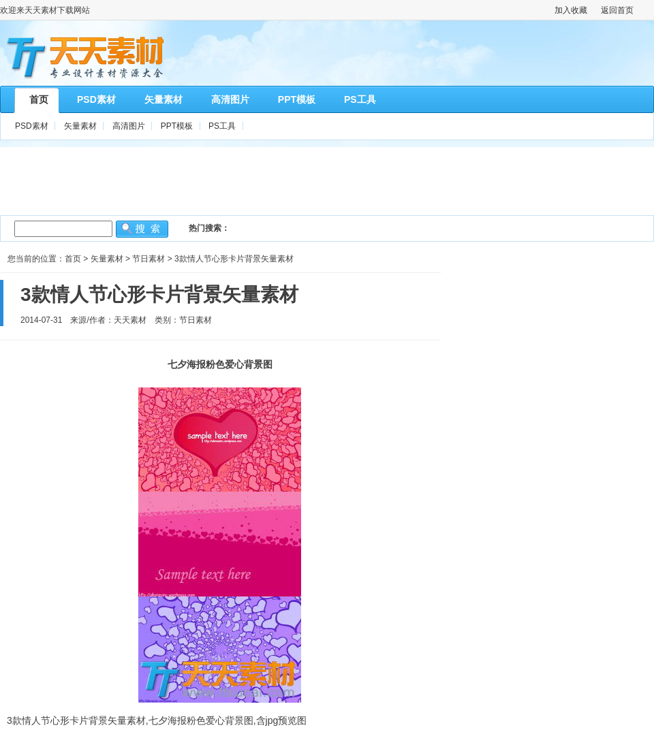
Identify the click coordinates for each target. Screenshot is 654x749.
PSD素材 (31, 126)
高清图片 (128, 126)
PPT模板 (177, 126)
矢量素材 (80, 126)
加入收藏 (571, 10)
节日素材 (148, 259)
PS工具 (222, 126)
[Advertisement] (327, 177)
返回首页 (617, 10)
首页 (73, 259)
